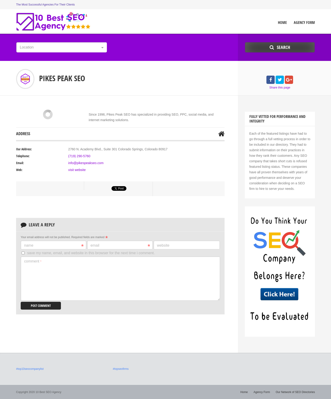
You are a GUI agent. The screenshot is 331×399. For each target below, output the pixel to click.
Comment (32, 261)
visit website (77, 170)
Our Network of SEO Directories (295, 392)
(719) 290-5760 (79, 156)
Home (282, 22)
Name (54, 245)
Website (163, 245)
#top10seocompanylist (29, 368)
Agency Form (304, 22)
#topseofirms (121, 368)
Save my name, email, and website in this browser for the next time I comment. (91, 253)
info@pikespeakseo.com (85, 163)
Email (120, 245)
